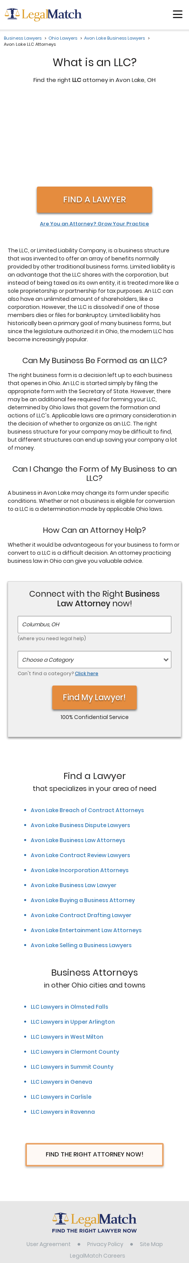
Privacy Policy (105, 1163)
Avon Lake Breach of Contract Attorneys (87, 729)
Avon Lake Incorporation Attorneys (80, 789)
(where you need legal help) (52, 557)
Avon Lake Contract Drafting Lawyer (81, 834)
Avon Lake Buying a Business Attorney (83, 819)
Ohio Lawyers (62, 38)
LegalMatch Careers (97, 1174)
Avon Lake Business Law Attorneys (78, 759)
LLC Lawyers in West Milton (67, 955)
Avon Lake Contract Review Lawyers (80, 774)
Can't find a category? (58, 592)
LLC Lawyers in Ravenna (63, 1030)
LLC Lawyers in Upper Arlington (73, 940)
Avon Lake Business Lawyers (114, 38)
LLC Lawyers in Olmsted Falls (69, 925)
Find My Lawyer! (94, 616)
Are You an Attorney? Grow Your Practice (94, 142)
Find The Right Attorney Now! (95, 1073)
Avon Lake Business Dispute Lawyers (80, 744)
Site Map (151, 1163)
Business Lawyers (22, 38)
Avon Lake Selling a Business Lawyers (81, 864)
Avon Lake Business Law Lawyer (73, 804)
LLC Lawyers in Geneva (61, 1000)
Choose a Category (47, 578)
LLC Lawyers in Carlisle (61, 1015)
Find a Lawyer (94, 118)
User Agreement (49, 1163)
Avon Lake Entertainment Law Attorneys (86, 849)
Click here (86, 592)
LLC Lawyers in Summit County (72, 985)
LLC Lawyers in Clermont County (75, 970)
